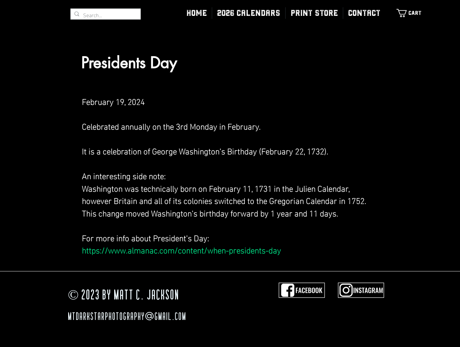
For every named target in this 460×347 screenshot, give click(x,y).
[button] (314, 13)
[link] (412, 13)
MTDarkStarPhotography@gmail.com (127, 317)
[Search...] (105, 15)
